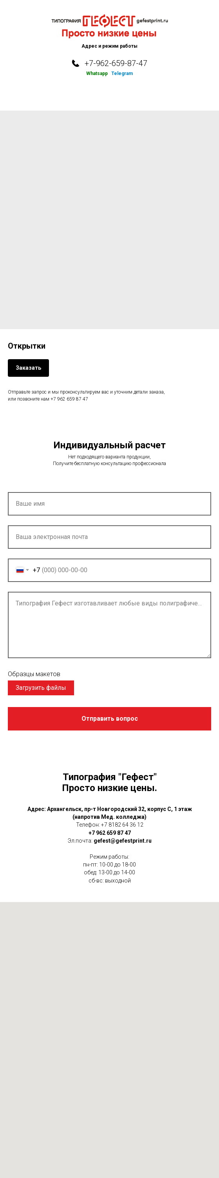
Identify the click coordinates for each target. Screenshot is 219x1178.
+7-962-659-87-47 (116, 63)
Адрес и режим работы (109, 46)
